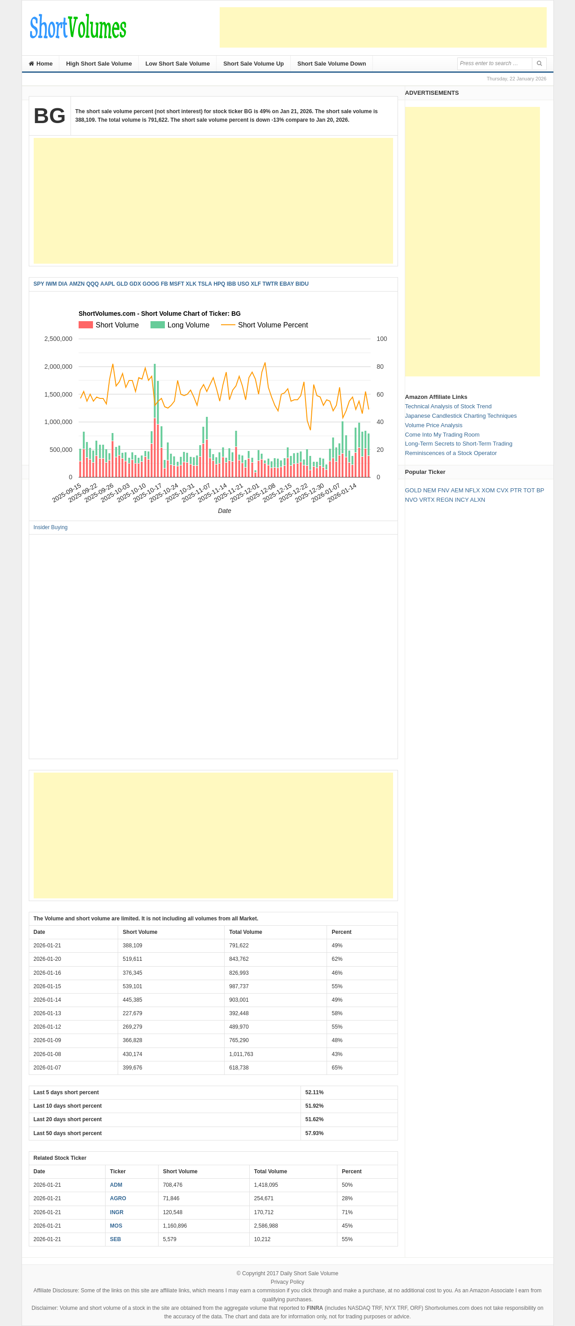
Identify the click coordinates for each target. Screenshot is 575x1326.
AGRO (118, 1198)
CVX (502, 490)
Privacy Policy (288, 1282)
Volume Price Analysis (434, 425)
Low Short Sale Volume (178, 63)
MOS (116, 1226)
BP (540, 490)
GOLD (413, 490)
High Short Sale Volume (99, 63)
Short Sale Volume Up (253, 63)
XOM (488, 490)
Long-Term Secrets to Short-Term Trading (459, 443)
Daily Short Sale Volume (309, 1273)
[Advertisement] (383, 27)
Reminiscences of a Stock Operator (451, 453)
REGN (444, 499)
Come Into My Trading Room (442, 434)
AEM (457, 490)
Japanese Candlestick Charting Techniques (461, 415)
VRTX (426, 499)
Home (41, 63)
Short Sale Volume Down (331, 63)
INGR (117, 1212)
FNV (443, 490)
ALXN (477, 499)
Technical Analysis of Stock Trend (448, 406)
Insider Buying (51, 527)
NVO (411, 499)
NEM (429, 490)
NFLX (472, 490)
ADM (116, 1185)
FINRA (315, 1308)
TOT (529, 490)
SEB (115, 1239)
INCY (462, 499)
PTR (516, 490)
